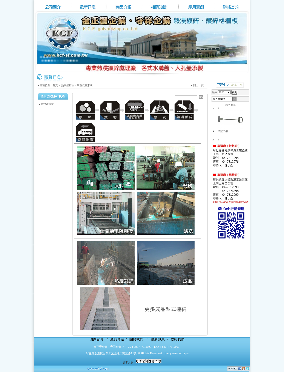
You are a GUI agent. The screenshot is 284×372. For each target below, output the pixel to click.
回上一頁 (198, 85)
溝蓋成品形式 (84, 85)
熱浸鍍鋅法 (67, 85)
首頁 (55, 85)
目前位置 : (46, 85)
